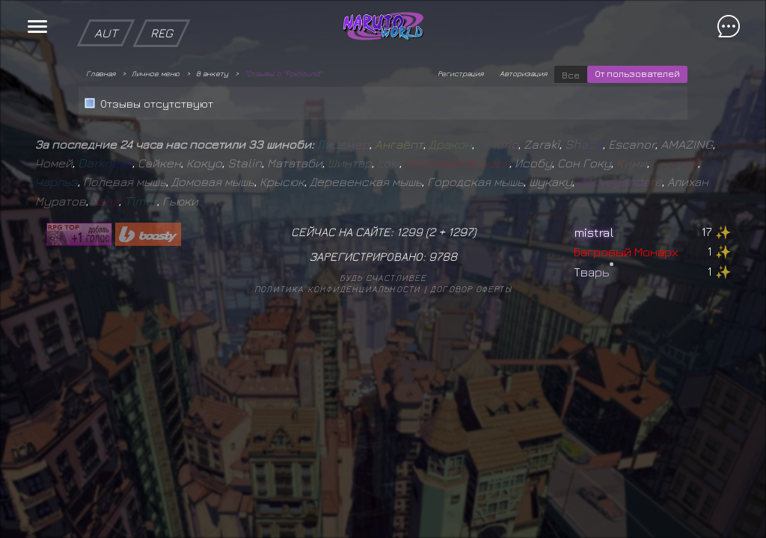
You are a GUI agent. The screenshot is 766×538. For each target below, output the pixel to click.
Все (571, 75)
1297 (460, 231)
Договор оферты (471, 288)
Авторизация (523, 73)
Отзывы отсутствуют (156, 103)
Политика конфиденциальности (337, 288)
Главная (100, 73)
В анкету (212, 73)
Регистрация (460, 73)
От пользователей (637, 73)
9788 (443, 256)
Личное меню (156, 73)
